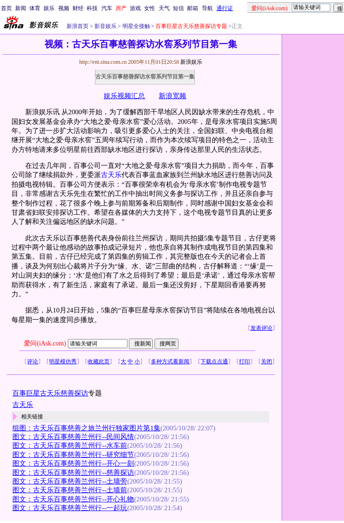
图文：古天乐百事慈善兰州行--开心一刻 (73, 463)
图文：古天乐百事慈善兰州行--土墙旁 (69, 481)
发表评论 (261, 328)
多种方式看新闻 (170, 361)
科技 (92, 8)
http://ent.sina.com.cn (103, 62)
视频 (63, 8)
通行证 (224, 8)
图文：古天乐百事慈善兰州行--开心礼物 (73, 499)
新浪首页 (78, 26)
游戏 (135, 8)
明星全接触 (135, 26)
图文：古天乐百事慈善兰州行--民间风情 (73, 436)
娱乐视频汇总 (124, 96)
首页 (6, 8)
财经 (77, 8)
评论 (32, 361)
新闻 (20, 8)
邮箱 (192, 8)
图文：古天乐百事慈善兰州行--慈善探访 (73, 472)
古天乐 (111, 174)
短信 (178, 8)
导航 (207, 8)
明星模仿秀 (63, 361)
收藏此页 (99, 361)
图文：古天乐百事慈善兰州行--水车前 (69, 445)
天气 (164, 8)
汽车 (106, 8)
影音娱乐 (105, 26)
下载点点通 (214, 361)
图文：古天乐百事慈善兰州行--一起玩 (69, 508)
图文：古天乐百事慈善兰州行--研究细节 (73, 454)
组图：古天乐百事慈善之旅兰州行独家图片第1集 (86, 428)
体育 (34, 8)
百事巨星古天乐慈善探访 (50, 393)
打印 (244, 361)
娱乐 (49, 8)
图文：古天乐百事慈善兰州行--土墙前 (69, 490)
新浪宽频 (172, 96)
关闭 (266, 361)
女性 (149, 8)
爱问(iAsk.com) (45, 343)
